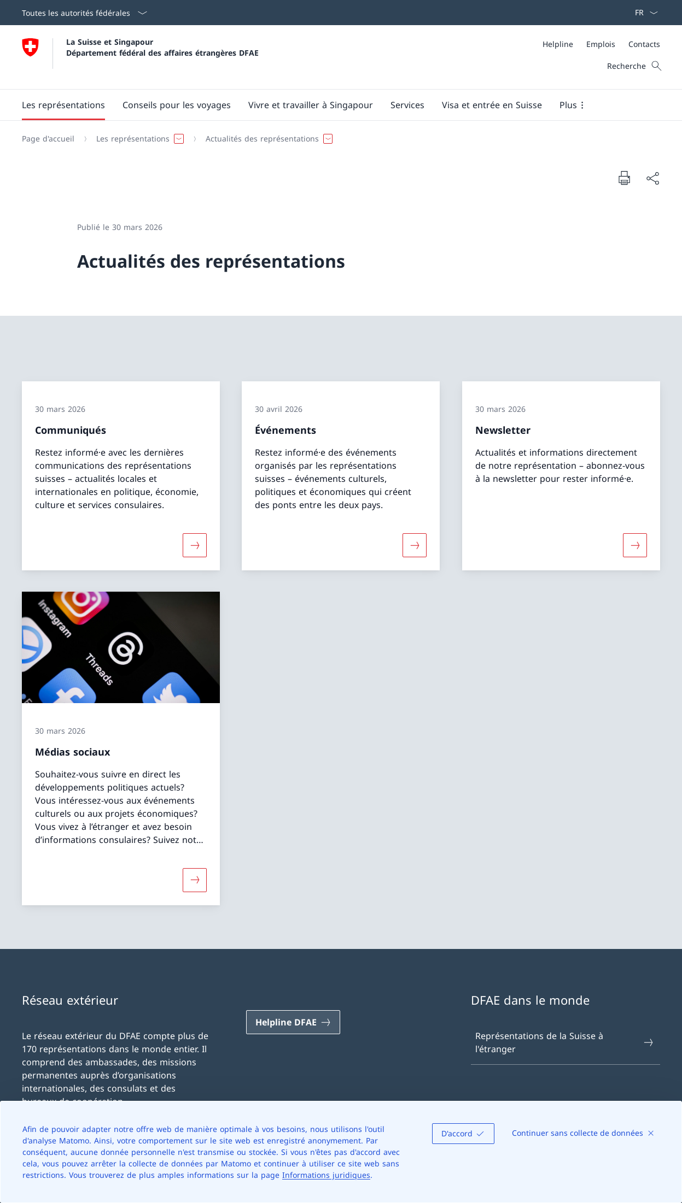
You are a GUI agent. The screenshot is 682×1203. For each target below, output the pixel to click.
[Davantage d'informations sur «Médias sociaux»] (195, 880)
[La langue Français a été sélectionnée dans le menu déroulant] (643, 12)
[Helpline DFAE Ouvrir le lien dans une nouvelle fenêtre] (293, 1022)
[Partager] (652, 178)
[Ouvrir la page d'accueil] (140, 57)
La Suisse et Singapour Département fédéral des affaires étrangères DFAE (162, 47)
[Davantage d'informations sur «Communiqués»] (195, 545)
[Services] (407, 105)
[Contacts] (644, 44)
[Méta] (601, 44)
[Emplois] (601, 44)
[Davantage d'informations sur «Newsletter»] (635, 545)
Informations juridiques (326, 1175)
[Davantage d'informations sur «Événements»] (415, 545)
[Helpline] (558, 44)
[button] (63, 105)
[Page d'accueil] (48, 138)
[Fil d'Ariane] (336, 138)
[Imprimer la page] (624, 178)
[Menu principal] (332, 105)
